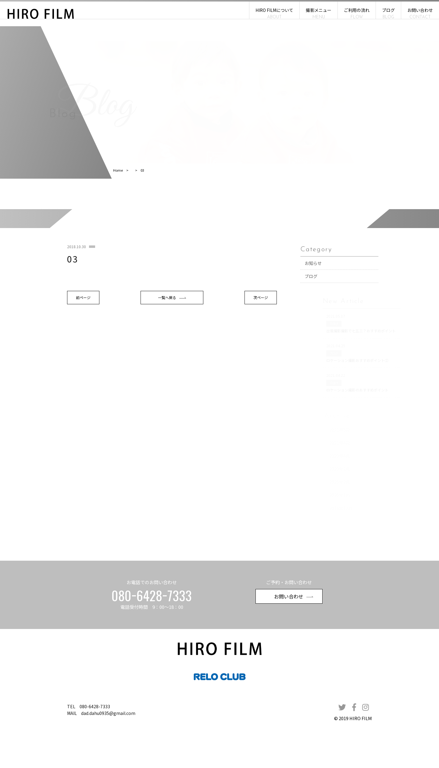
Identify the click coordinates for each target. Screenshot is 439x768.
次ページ (259, 339)
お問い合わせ (420, 13)
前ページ (90, 339)
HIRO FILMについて (274, 13)
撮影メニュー (318, 13)
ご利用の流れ (356, 13)
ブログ (388, 13)
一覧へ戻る (175, 339)
